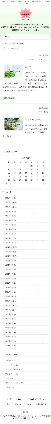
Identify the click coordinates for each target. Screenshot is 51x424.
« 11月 (8, 184)
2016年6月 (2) (10, 328)
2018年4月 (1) (10, 229)
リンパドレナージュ (41, 59)
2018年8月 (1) (10, 216)
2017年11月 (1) (10, 252)
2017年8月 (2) (10, 265)
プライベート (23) (11, 374)
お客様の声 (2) (10, 360)
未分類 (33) (9, 387)
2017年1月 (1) (10, 296)
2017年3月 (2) (10, 287)
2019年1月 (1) (10, 198)
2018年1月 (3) (10, 243)
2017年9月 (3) (10, 261)
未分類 (46, 112)
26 (14, 180)
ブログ (28, 404)
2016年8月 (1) (10, 319)
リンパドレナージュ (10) (14, 383)
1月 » (44, 184)
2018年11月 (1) (10, 202)
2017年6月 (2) (10, 274)
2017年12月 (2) (10, 247)
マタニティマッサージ (36, 399)
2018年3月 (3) (10, 234)
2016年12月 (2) (10, 301)
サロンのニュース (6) (13, 369)
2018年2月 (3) (10, 238)
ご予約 (7, 404)
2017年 (15, 43)
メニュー (20, 399)
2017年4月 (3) (10, 283)
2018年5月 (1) (10, 225)
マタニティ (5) (10, 378)
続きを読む (9, 98)
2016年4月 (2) (10, 337)
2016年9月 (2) (10, 314)
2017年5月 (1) (10, 279)
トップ (9, 399)
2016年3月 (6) (10, 341)
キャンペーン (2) (11, 365)
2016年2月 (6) (10, 346)
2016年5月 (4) (10, 332)
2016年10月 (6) (10, 310)
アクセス (18, 404)
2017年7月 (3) (10, 270)
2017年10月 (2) (10, 256)
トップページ (6, 43)
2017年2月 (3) (10, 292)
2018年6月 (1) (10, 220)
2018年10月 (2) (10, 207)
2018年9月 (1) (10, 211)
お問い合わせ (41, 404)
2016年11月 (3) (10, 305)
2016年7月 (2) (10, 323)
